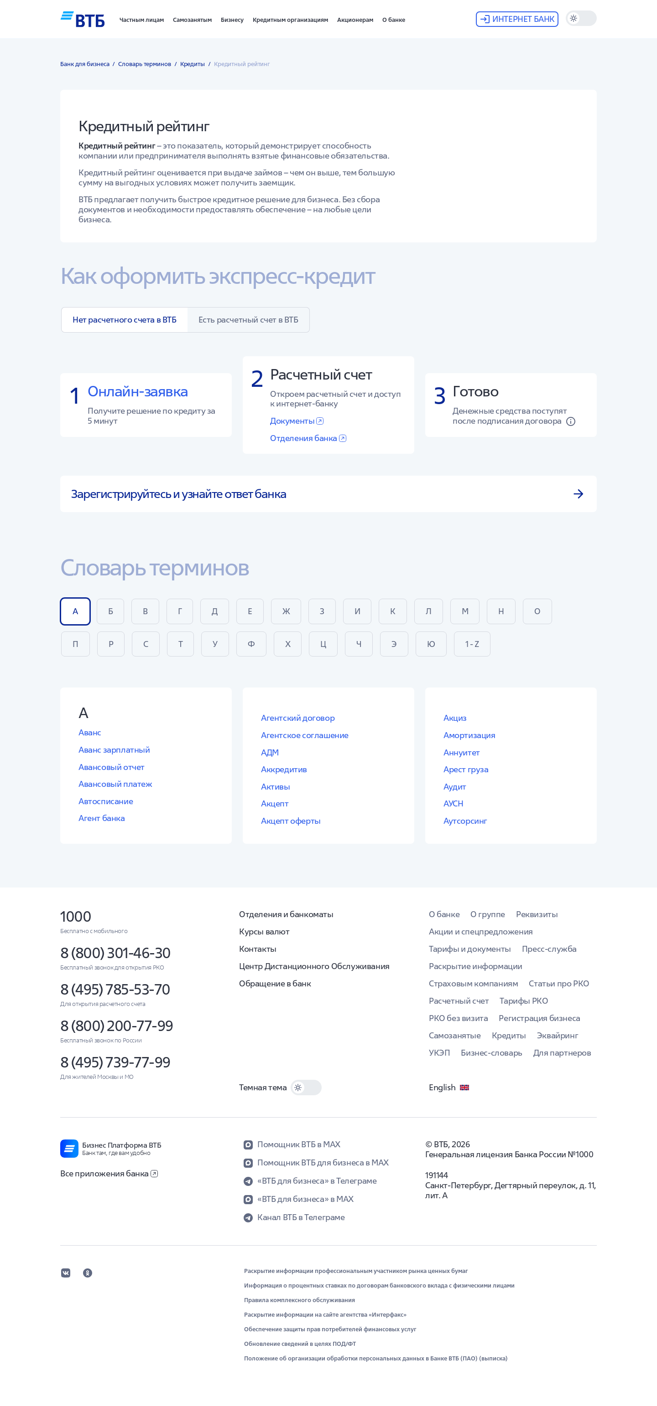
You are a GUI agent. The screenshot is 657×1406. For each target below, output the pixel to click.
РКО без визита (458, 1018)
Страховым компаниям (473, 983)
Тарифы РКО (524, 1000)
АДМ (270, 752)
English (449, 1087)
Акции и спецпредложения (481, 931)
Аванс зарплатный (114, 749)
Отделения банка (308, 438)
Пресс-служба (549, 949)
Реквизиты (537, 914)
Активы (275, 786)
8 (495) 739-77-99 (115, 1062)
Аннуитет (461, 752)
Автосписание (105, 801)
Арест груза (466, 769)
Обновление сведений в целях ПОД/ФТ (300, 1344)
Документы (296, 421)
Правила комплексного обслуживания (299, 1300)
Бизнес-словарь (491, 1052)
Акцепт (275, 803)
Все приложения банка (109, 1173)
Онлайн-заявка (138, 391)
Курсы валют (264, 931)
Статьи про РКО (559, 983)
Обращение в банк (275, 983)
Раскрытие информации (475, 966)
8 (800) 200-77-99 (116, 1025)
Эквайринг (557, 1035)
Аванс (89, 732)
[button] (141, 19)
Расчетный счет (459, 1000)
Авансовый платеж (115, 784)
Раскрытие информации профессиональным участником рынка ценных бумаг (356, 1271)
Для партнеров (562, 1052)
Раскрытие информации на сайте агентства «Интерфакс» (325, 1315)
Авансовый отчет (111, 767)
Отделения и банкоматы (286, 914)
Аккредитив (284, 769)
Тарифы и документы (470, 949)
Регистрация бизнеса (539, 1018)
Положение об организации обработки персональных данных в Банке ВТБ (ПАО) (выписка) (376, 1358)
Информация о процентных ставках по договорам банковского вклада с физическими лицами (379, 1285)
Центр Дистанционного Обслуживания (314, 966)
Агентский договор (297, 718)
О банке (444, 914)
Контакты (257, 949)
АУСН (453, 803)
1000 (75, 916)
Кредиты (509, 1035)
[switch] (581, 18)
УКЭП (439, 1052)
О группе (487, 914)
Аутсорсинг (465, 821)
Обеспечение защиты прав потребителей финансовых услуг (330, 1329)
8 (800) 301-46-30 (115, 953)
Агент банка (101, 818)
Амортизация (469, 735)
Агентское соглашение (305, 735)
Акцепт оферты (291, 821)
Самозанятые (455, 1035)
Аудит (454, 786)
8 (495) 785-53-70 (115, 989)
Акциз (455, 718)
